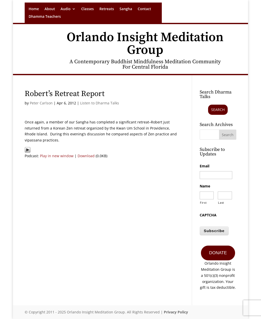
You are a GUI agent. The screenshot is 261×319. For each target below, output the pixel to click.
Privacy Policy (176, 312)
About (50, 9)
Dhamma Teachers (44, 17)
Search (218, 109)
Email (204, 166)
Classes (87, 9)
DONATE (218, 252)
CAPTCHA (208, 215)
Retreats (106, 9)
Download (86, 155)
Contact (144, 9)
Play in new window (57, 155)
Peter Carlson (41, 103)
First (203, 202)
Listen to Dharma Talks (99, 103)
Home (33, 9)
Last (221, 202)
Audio (65, 9)
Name (205, 186)
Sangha (126, 9)
